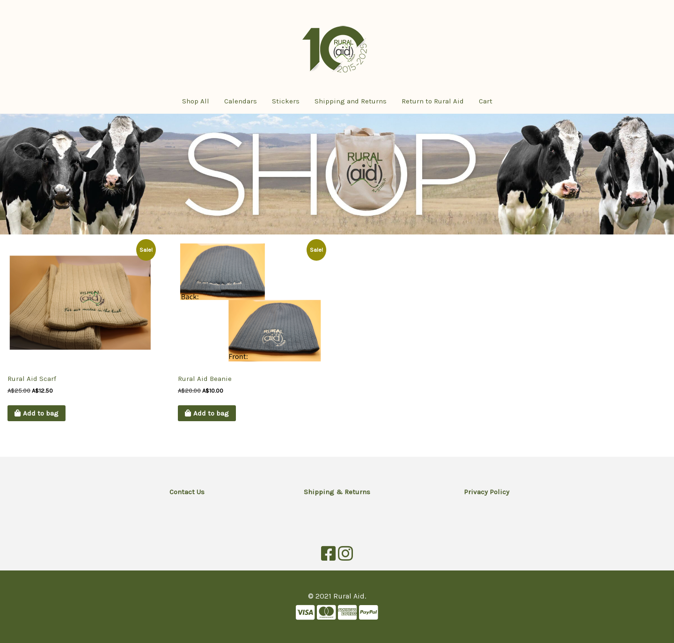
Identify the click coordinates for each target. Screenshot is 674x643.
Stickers (286, 101)
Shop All (195, 101)
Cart (485, 101)
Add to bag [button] (41, 413)
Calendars (240, 101)
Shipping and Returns (351, 101)
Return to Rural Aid (433, 101)
